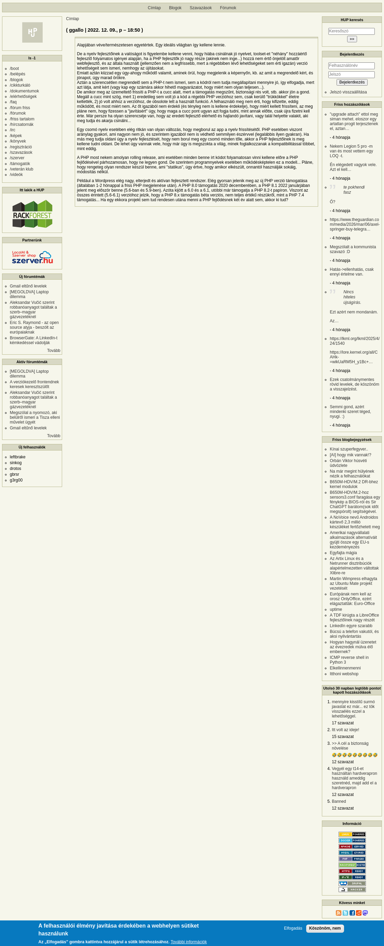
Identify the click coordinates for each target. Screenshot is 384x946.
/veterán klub (21, 169)
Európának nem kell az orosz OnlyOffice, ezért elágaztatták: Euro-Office (352, 599)
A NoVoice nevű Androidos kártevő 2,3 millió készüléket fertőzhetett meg (355, 522)
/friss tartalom (22, 119)
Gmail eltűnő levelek (28, 286)
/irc (12, 130)
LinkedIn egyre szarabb (351, 625)
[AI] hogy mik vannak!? (350, 455)
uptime (336, 609)
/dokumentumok (24, 91)
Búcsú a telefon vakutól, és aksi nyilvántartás (354, 634)
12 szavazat (343, 761)
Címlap (154, 7)
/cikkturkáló (20, 85)
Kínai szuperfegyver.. (349, 449)
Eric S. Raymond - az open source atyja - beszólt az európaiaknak (34, 327)
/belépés (17, 74)
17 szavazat (343, 723)
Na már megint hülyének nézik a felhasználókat (352, 473)
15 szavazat (343, 736)
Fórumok (228, 7)
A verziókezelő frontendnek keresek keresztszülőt (34, 384)
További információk (189, 942)
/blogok (16, 79)
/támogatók (20, 163)
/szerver (17, 158)
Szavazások (201, 7)
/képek (16, 135)
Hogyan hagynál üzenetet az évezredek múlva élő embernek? (353, 647)
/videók (16, 174)
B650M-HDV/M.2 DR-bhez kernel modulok (354, 484)
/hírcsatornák (21, 124)
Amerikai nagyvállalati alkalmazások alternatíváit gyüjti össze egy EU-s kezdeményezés (353, 539)
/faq (13, 102)
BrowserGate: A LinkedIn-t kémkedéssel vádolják (33, 340)
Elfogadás (293, 928)
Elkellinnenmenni (345, 668)
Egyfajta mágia (343, 552)
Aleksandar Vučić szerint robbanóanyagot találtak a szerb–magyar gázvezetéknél (33, 309)
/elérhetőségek (23, 96)
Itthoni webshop (344, 673)
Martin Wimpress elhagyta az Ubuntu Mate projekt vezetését (353, 583)
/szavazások (21, 152)
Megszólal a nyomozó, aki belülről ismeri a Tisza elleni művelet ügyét (35, 417)
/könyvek (18, 141)
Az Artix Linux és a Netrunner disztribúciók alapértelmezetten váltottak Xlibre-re (354, 565)
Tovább (53, 350)
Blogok (175, 7)
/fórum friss (20, 107)
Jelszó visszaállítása (348, 92)
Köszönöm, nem (325, 928)
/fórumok (18, 113)
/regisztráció (21, 147)
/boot (14, 68)
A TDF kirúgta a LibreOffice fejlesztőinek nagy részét (354, 617)
